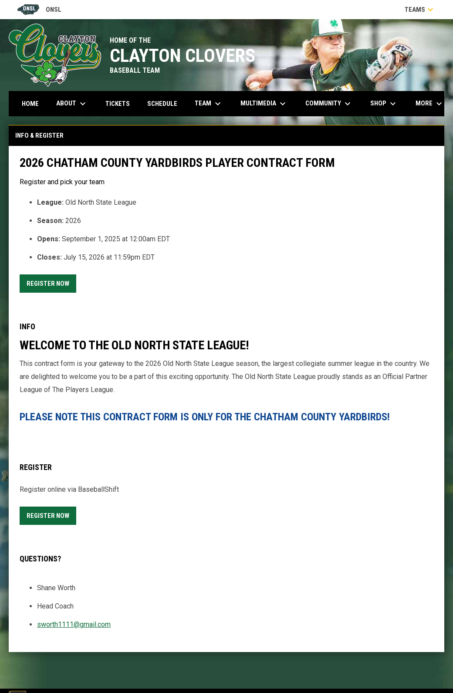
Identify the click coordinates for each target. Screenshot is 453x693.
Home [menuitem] (30, 104)
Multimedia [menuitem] (264, 103)
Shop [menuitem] (384, 103)
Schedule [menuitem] (162, 104)
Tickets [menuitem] (120, 103)
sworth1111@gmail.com (74, 624)
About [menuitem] (72, 103)
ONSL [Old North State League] (39, 9)
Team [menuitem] (209, 103)
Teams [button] (420, 9)
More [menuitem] (430, 103)
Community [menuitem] (329, 103)
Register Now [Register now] (51, 282)
